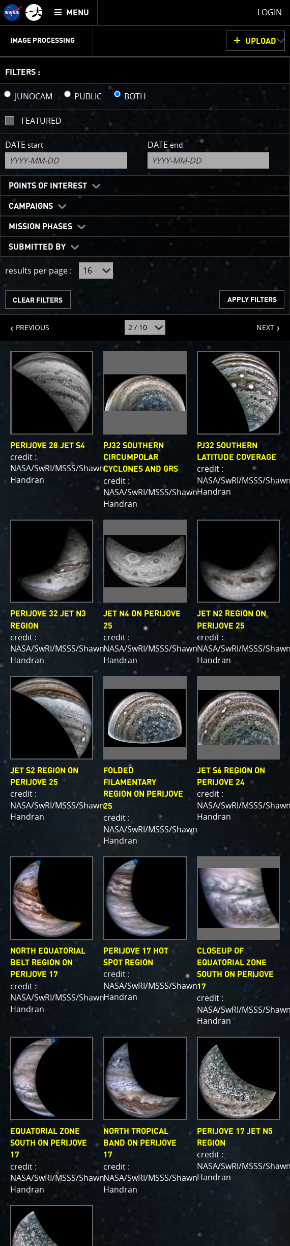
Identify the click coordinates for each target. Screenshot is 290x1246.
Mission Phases (40, 227)
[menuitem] (72, 12)
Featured (41, 120)
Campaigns (31, 206)
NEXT (260, 323)
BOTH (135, 96)
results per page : (38, 270)
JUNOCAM (33, 96)
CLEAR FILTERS (38, 300)
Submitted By (37, 247)
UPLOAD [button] (260, 41)
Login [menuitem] (269, 12)
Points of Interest (48, 186)
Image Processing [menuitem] (42, 40)
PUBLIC (88, 96)
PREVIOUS (24, 323)
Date (24, 144)
